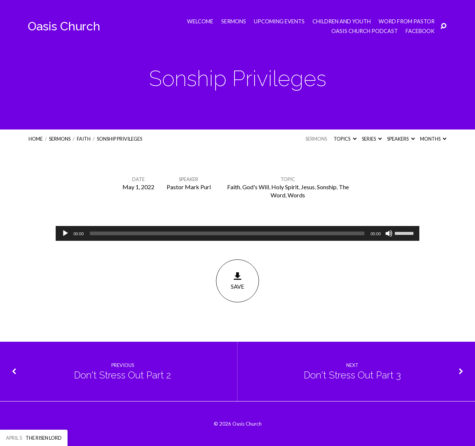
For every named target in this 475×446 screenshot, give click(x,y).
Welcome (200, 21)
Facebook (420, 31)
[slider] (227, 233)
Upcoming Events (279, 21)
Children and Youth (341, 21)
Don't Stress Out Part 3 (352, 375)
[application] (237, 233)
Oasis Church (64, 26)
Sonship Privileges (119, 139)
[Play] (65, 233)
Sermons (233, 21)
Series (372, 139)
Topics (345, 139)
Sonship (327, 186)
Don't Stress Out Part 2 (122, 375)
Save (237, 281)
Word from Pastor (407, 21)
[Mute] (389, 233)
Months (433, 139)
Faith (84, 139)
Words (296, 195)
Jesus (308, 186)
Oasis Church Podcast (364, 31)
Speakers (401, 139)
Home (36, 139)
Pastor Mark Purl (189, 186)
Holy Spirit (285, 186)
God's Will (255, 186)
